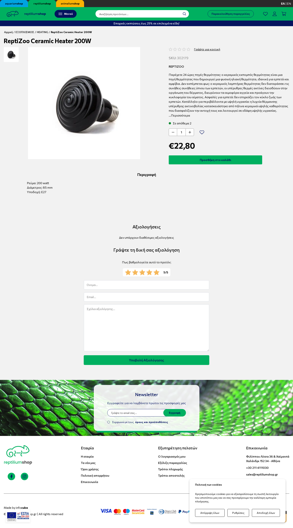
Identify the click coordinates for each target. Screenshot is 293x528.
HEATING (42, 32)
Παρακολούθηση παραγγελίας (231, 13)
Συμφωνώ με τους (140, 422)
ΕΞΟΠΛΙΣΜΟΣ (25, 32)
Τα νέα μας (88, 462)
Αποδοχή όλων (266, 512)
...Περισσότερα (179, 115)
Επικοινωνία (89, 482)
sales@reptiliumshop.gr (262, 474)
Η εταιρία (87, 456)
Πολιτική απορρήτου (95, 475)
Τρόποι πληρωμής (170, 469)
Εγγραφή (174, 412)
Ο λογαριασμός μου (172, 456)
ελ (283, 3)
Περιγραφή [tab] (146, 174)
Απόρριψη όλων (209, 512)
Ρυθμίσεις (238, 512)
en (289, 3)
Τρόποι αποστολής (171, 475)
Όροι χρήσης (90, 469)
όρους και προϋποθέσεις (151, 422)
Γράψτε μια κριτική (207, 49)
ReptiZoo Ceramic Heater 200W (71, 32)
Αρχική (8, 32)
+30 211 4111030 (257, 467)
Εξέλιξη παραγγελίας (172, 462)
